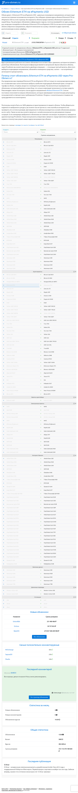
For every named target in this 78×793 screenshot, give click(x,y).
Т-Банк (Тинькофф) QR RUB (14, 493)
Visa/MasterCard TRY (12, 532)
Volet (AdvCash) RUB (12, 448)
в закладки (18, 125)
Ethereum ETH (11, 149)
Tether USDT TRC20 (12, 173)
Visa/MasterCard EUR (13, 497)
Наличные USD (11, 258)
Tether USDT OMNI (12, 362)
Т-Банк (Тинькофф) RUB (13, 236)
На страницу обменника (39, 697)
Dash (8, 166)
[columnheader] (6, 38)
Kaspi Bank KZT (11, 244)
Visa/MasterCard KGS (12, 546)
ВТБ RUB (9, 240)
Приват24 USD (11, 560)
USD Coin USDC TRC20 (13, 341)
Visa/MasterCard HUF (12, 528)
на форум (32, 125)
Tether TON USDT (12, 180)
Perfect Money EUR (12, 417)
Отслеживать (55, 33)
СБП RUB (9, 226)
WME (8, 406)
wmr (8, 600)
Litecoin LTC (10, 152)
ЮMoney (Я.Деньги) (12, 201)
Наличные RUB (11, 261)
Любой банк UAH (11, 222)
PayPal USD (10, 205)
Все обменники (39, 637)
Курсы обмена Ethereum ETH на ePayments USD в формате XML (26, 59)
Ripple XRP (10, 156)
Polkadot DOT (10, 383)
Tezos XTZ (9, 376)
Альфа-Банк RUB (11, 233)
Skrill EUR (9, 445)
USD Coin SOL (10, 345)
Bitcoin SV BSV (11, 278)
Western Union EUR (12, 594)
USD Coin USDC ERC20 (13, 320)
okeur (8, 607)
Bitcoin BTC (10, 142)
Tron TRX (9, 184)
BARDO (13, 673)
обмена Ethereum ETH (54, 90)
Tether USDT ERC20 (12, 170)
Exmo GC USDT (11, 400)
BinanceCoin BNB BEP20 (14, 187)
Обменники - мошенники (45, 788)
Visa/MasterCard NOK (13, 549)
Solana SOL (10, 191)
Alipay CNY (10, 212)
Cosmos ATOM (11, 359)
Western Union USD (12, 590)
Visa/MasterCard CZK (12, 542)
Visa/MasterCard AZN (13, 556)
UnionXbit (16, 621)
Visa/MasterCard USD (13, 247)
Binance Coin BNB (12, 352)
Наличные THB (11, 584)
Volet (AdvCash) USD (12, 208)
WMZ (8, 198)
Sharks (7, 659)
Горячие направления (48, 135)
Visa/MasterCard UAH (13, 254)
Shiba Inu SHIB (11, 355)
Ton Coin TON (10, 194)
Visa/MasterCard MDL (13, 525)
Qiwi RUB (9, 410)
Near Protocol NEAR (12, 390)
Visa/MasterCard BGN (13, 553)
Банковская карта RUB (13, 251)
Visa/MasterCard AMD (13, 521)
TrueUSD (9, 348)
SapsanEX (8, 654)
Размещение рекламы (16, 788)
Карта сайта (5, 788)
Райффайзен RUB (12, 564)
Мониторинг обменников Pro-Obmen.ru (12, 790)
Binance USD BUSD (12, 369)
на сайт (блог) (40, 125)
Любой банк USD (11, 215)
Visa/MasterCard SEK (12, 535)
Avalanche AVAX (11, 387)
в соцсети (25, 125)
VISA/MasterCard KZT (13, 514)
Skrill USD (9, 441)
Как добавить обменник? (30, 788)
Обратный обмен (70, 33)
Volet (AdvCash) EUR (12, 452)
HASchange (9, 650)
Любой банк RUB (11, 219)
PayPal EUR (10, 438)
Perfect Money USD (12, 413)
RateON (16, 631)
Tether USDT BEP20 (12, 177)
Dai (7, 380)
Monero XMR (10, 159)
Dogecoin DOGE (11, 163)
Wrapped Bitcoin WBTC (13, 281)
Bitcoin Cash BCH (11, 145)
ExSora (16, 626)
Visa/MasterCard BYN (13, 518)
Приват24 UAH (11, 486)
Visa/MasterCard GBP (13, 507)
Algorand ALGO (11, 373)
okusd (8, 603)
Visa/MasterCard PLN (12, 539)
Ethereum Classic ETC (13, 366)
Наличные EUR (11, 265)
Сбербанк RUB (11, 229)
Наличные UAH (11, 268)
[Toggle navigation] (74, 3)
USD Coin (9, 337)
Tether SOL (10, 334)
